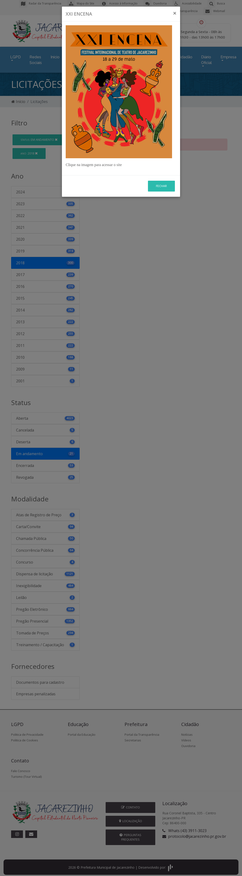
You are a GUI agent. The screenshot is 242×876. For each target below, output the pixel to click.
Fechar (161, 158)
